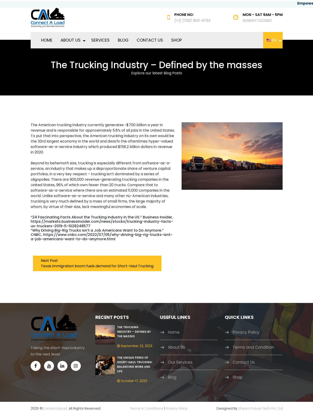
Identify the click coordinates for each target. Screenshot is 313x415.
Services (100, 40)
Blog (123, 40)
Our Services (180, 362)
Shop (176, 40)
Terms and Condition (253, 347)
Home (46, 40)
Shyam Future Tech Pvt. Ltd (260, 408)
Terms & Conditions (146, 408)
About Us (71, 40)
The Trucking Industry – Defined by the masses (134, 331)
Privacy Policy (246, 332)
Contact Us (150, 40)
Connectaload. (55, 408)
